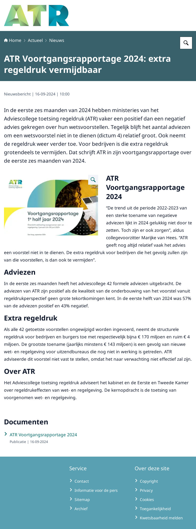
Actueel (35, 40)
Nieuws (56, 40)
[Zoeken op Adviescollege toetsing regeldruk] (186, 43)
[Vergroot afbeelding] (93, 180)
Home (12, 40)
